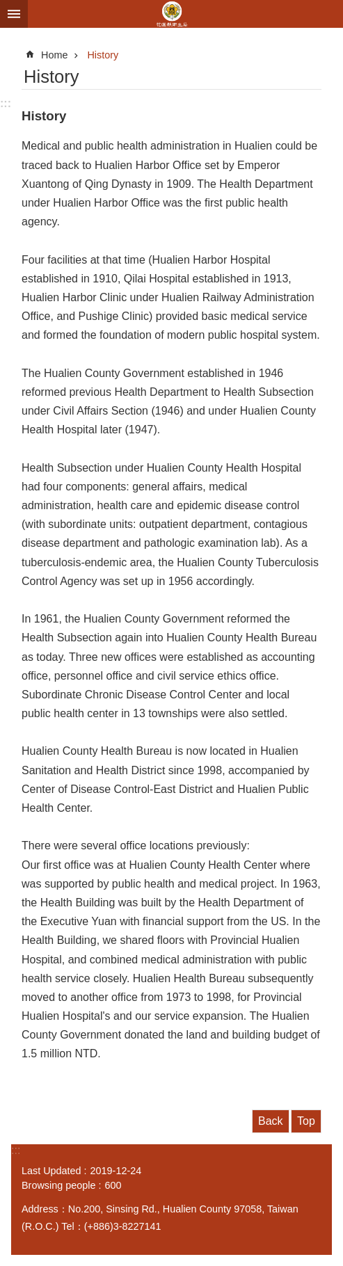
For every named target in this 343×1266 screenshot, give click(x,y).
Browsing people (58, 1185)
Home (54, 55)
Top (306, 1121)
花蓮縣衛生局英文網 (171, 14)
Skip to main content (7, 7)
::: (5, 103)
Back (270, 1121)
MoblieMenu (14, 14)
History (102, 55)
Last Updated (51, 1170)
